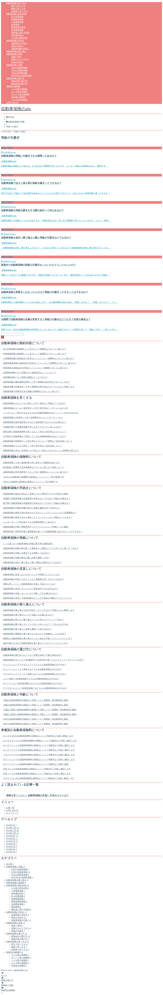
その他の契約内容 (19, 38)
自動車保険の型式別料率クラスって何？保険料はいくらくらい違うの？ (35, 472)
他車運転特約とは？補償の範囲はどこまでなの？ (25, 377)
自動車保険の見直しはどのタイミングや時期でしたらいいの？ (31, 574)
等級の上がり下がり (20, 59)
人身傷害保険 (17, 22)
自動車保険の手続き (15, 41)
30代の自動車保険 (19, 73)
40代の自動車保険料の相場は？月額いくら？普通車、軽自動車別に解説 (35, 724)
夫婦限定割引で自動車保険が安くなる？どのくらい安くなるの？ (32, 427)
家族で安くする (18, 9)
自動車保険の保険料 (16, 883)
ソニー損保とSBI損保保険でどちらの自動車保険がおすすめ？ (31, 679)
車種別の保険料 (13, 86)
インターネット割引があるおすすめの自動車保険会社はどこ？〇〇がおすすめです (40, 413)
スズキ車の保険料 (19, 100)
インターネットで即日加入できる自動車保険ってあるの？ (29, 522)
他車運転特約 (17, 35)
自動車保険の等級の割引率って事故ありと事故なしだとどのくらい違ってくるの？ (40, 548)
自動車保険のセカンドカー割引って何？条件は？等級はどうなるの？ (34, 403)
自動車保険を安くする (16, 3)
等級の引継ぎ (17, 62)
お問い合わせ (12, 102)
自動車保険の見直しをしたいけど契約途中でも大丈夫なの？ (30, 589)
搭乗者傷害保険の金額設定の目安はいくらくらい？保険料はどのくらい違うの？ (39, 363)
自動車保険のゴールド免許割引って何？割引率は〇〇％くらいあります (35, 408)
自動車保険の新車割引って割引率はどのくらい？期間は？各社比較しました (37, 441)
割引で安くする (18, 6)
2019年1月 (11, 825)
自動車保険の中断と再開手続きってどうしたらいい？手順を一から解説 (35, 527)
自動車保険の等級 (14, 54)
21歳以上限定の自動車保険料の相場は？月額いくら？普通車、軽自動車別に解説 (39, 710)
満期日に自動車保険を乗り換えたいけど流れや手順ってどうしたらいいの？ (37, 638)
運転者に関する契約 (20, 33)
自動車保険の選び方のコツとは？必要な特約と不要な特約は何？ (32, 655)
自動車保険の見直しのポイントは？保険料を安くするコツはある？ (33, 579)
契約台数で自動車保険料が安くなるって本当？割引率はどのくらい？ (34, 432)
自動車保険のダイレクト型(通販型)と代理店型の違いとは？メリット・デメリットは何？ (43, 660)
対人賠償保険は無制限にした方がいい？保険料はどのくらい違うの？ (34, 349)
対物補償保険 (17, 19)
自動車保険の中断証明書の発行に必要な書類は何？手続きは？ (31, 508)
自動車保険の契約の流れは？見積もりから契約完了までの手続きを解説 (35, 494)
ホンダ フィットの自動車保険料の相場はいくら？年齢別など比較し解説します (39, 745)
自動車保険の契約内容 (16, 14)
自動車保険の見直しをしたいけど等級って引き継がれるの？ (30, 593)
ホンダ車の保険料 (19, 92)
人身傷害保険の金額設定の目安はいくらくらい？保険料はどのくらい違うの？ (38, 358)
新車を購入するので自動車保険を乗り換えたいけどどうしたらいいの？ (35, 643)
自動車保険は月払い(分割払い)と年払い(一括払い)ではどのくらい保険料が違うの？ (41, 450)
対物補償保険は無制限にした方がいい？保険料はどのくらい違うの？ (34, 354)
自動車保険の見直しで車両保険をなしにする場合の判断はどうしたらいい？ (37, 598)
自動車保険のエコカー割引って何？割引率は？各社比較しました (32, 446)
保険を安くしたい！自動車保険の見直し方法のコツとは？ (29, 584)
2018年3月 (11, 852)
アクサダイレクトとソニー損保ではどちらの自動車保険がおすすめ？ (34, 674)
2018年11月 (12, 830)
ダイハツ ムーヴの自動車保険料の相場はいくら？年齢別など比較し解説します (39, 759)
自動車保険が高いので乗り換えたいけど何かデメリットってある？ (33, 620)
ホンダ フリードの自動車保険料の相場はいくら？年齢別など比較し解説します (39, 750)
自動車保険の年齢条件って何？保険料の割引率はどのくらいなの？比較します (38, 387)
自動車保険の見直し (20, 49)
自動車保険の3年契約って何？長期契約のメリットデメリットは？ (33, 417)
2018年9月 (12, 836)
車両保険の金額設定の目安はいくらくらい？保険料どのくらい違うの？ (35, 368)
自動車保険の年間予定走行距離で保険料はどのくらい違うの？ (31, 391)
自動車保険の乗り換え (16, 51)
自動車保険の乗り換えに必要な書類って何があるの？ (27, 629)
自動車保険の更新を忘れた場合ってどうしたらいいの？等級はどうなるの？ (37, 517)
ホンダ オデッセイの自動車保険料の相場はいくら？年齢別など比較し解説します (40, 741)
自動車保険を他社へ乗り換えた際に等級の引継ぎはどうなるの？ (32, 562)
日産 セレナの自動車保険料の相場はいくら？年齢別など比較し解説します (37, 769)
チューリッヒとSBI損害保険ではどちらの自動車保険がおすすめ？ (33, 683)
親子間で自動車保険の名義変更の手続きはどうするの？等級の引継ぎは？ (36, 503)
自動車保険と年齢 (14, 65)
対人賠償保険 (17, 17)
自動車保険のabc (16, 108)
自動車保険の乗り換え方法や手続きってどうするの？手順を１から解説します (38, 610)
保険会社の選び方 (19, 84)
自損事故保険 (17, 30)
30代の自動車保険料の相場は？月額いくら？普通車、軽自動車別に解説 (35, 719)
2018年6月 (11, 844)
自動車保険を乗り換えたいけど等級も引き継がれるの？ (28, 615)
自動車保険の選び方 (15, 78)
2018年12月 (12, 828)
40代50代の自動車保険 (21, 76)
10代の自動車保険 (19, 68)
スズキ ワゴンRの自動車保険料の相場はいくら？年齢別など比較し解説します (38, 778)
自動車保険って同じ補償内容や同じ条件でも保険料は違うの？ (31, 463)
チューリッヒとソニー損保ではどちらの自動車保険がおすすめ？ (32, 669)
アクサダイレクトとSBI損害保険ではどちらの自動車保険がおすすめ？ (35, 688)
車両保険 (15, 25)
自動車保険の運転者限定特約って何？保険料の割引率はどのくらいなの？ (36, 382)
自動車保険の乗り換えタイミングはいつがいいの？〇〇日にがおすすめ (35, 624)
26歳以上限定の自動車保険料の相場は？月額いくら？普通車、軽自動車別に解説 (39, 714)
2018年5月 (11, 846)
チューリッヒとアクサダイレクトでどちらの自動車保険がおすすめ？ (34, 665)
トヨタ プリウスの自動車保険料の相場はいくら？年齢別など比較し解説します (39, 755)
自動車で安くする (19, 11)
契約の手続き (17, 46)
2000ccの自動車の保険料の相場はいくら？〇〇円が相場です (30, 482)
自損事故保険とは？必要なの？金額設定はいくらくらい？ (29, 372)
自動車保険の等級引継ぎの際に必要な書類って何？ (26, 558)
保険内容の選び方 (19, 81)
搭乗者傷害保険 (18, 27)
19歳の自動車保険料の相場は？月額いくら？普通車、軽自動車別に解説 (35, 705)
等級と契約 (16, 57)
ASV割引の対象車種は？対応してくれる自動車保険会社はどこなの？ (34, 436)
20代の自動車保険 (19, 70)
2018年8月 (12, 838)
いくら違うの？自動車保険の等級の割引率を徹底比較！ (28, 544)
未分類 (10, 864)
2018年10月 (12, 833)
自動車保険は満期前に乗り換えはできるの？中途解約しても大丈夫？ (34, 634)
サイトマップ (12, 813)
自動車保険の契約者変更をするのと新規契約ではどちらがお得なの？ (34, 422)
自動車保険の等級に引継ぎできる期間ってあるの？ (26, 553)
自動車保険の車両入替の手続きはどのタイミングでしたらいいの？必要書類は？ (39, 513)
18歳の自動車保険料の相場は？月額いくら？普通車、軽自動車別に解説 (35, 700)
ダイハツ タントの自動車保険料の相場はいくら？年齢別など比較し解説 (36, 764)
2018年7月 (12, 841)
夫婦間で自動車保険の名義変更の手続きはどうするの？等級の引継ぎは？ (36, 498)
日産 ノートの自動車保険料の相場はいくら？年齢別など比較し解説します (37, 774)
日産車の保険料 (18, 97)
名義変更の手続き (19, 43)
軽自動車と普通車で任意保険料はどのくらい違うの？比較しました (33, 467)
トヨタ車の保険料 (19, 89)
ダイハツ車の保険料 (20, 94)
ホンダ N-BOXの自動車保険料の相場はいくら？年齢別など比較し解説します (38, 736)
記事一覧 (10, 808)
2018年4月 (11, 849)
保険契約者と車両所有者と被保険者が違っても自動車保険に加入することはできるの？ (43, 531)
